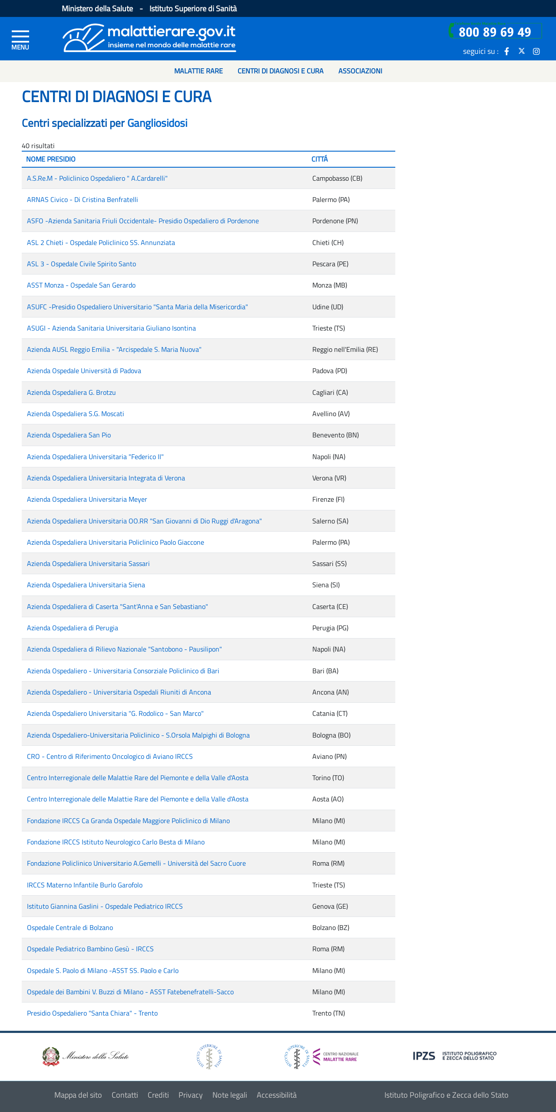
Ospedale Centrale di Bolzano (70, 927)
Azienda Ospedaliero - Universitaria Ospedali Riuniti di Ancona (119, 692)
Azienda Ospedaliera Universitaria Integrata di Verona (106, 478)
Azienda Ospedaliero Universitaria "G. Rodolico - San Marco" (115, 713)
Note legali (229, 1095)
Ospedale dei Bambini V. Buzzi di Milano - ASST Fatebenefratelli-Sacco (130, 991)
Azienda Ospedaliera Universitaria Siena (86, 584)
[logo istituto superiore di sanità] (208, 1056)
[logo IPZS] (456, 1055)
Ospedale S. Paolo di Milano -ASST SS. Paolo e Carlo (103, 970)
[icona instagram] (536, 50)
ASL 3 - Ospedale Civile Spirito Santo (81, 263)
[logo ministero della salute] (84, 1056)
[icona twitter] (521, 50)
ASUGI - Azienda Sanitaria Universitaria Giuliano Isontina (111, 328)
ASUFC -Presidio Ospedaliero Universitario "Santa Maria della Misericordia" (137, 306)
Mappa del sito (78, 1095)
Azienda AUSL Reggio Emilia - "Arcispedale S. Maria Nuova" (114, 349)
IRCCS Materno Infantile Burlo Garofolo (84, 885)
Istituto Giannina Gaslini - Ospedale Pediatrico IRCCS (105, 906)
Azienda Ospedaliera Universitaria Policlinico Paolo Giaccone (115, 542)
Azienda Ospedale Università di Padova (84, 370)
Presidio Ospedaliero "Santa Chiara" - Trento (92, 1013)
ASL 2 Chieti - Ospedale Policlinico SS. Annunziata (101, 242)
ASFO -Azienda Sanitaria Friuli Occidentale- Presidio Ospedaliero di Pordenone (143, 220)
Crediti (158, 1095)
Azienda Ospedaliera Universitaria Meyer (87, 499)
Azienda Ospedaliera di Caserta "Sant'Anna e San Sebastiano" (117, 606)
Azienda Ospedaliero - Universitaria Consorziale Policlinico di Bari (123, 670)
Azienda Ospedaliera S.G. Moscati (75, 413)
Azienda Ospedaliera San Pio (69, 435)
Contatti (125, 1095)
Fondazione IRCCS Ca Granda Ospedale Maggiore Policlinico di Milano (128, 820)
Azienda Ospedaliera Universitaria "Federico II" (95, 456)
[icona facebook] (506, 50)
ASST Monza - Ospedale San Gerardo (81, 285)
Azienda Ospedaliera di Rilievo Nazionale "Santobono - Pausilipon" (124, 649)
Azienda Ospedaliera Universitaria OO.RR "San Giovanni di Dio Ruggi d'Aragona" (144, 521)
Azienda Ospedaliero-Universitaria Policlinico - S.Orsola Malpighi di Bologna (138, 735)
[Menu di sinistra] (20, 39)
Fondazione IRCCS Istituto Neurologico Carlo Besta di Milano (116, 842)
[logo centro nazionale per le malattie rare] (321, 1054)
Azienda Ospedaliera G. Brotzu (71, 392)
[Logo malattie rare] (149, 37)
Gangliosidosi (157, 123)
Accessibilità (277, 1095)
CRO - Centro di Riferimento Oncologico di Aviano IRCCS (110, 756)
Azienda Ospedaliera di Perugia (72, 627)
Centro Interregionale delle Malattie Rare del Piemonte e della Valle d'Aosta (137, 777)
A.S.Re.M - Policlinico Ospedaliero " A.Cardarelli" (97, 178)
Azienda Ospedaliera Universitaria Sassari (88, 563)
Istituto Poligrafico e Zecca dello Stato (446, 1095)
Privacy (191, 1095)
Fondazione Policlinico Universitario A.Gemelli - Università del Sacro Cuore (136, 863)
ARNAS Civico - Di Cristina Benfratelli (82, 199)
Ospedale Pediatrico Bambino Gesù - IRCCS (90, 948)
